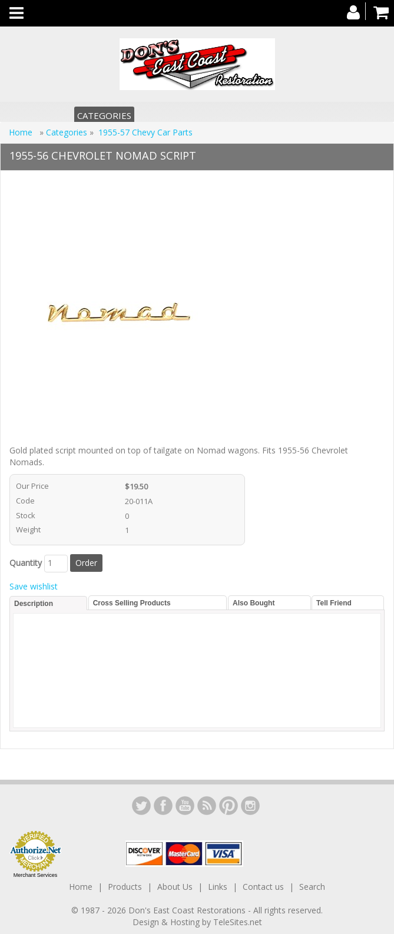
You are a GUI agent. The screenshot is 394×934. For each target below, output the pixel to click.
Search (312, 886)
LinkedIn (141, 805)
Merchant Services (36, 875)
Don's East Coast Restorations (188, 910)
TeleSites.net (237, 922)
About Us (175, 886)
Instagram (250, 805)
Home (22, 132)
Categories (104, 115)
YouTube (185, 805)
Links (217, 886)
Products (125, 886)
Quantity (25, 562)
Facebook (163, 805)
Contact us (263, 886)
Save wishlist (33, 586)
